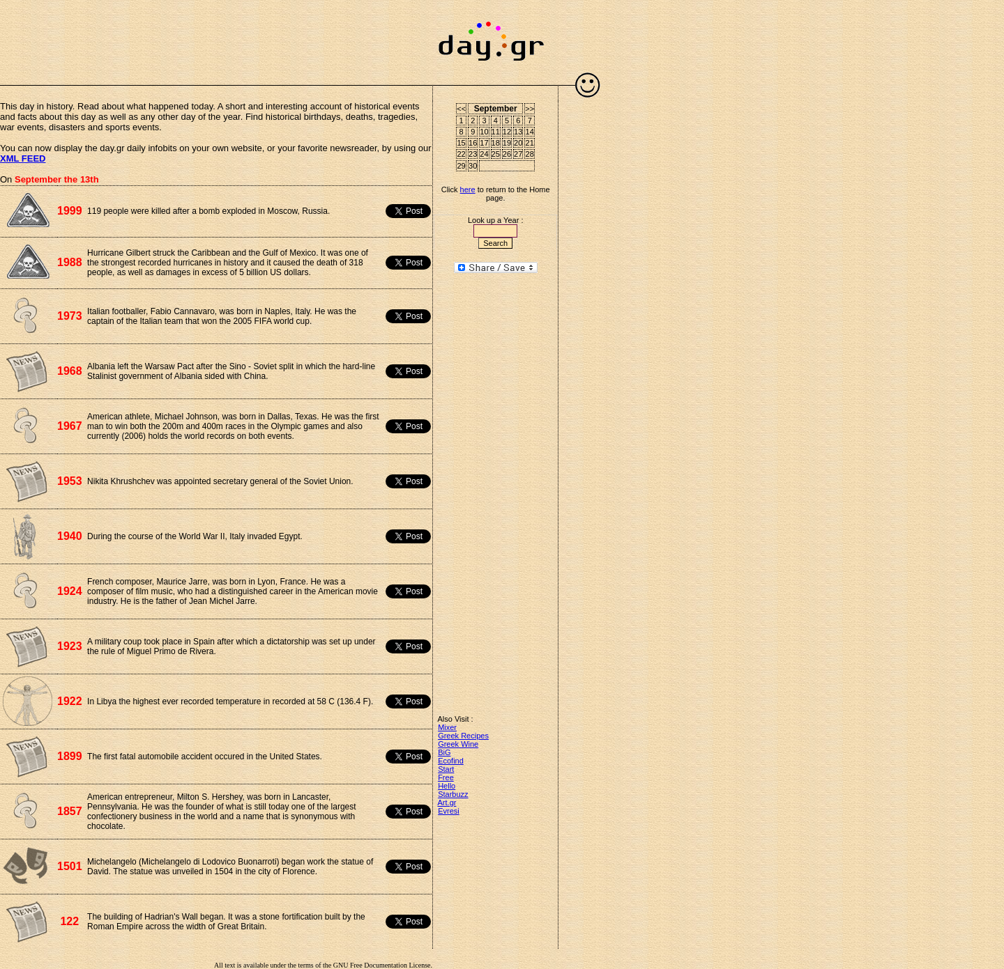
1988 (69, 262)
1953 (69, 481)
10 (484, 131)
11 (496, 131)
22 (461, 154)
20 (518, 143)
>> (529, 108)
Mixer (447, 727)
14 (530, 131)
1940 (69, 536)
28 (530, 154)
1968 (69, 371)
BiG (444, 752)
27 (518, 154)
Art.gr (447, 802)
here (468, 189)
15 (461, 143)
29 (461, 166)
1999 (69, 211)
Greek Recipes (463, 735)
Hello (446, 786)
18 (496, 143)
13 (518, 131)
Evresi (448, 811)
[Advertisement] (216, 35)
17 (484, 143)
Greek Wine (458, 744)
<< (461, 108)
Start (446, 769)
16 (473, 143)
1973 (69, 316)
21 (530, 143)
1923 (69, 646)
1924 (69, 591)
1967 (69, 426)
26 (507, 154)
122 (69, 921)
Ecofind (451, 761)
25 (496, 154)
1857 (69, 811)
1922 (69, 701)
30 (473, 166)
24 (484, 154)
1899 (69, 756)
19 (507, 143)
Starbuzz (453, 794)
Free (446, 777)
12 (507, 131)
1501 (69, 866)
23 (473, 154)
